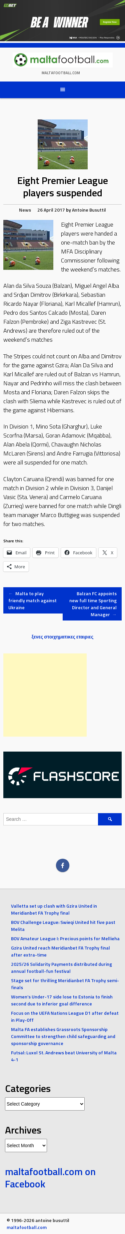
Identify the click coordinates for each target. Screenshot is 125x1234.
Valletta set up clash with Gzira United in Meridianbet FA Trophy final (54, 909)
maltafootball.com (61, 73)
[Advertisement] (45, 695)
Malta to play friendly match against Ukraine (32, 600)
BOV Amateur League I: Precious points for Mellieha (65, 938)
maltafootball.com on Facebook (50, 1178)
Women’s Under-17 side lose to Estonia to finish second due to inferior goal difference (62, 1000)
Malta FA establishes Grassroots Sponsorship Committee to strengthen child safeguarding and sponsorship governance (63, 1036)
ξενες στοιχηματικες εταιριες (63, 636)
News (25, 209)
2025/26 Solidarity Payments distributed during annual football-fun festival (61, 967)
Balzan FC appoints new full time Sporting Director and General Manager (93, 604)
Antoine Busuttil (89, 209)
